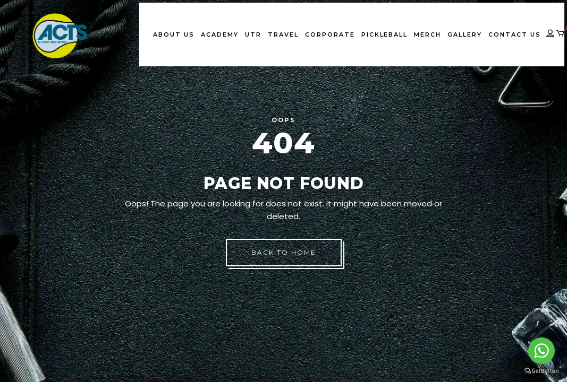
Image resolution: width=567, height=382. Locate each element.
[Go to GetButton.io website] (541, 371)
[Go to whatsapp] (541, 350)
